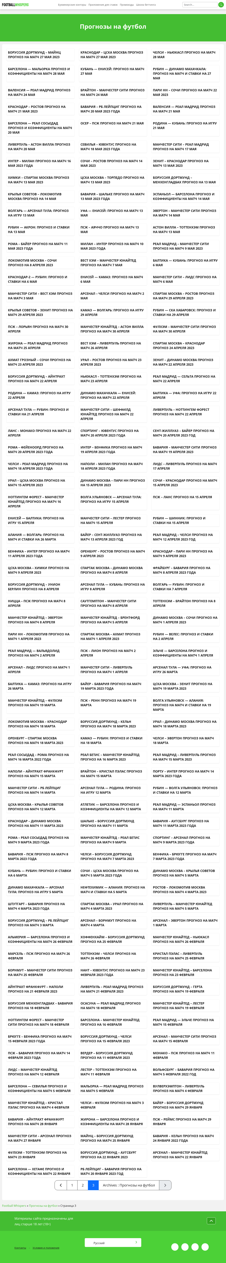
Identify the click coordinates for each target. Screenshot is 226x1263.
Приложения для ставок (103, 4)
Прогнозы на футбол (43, 1206)
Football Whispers (14, 1206)
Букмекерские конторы (72, 4)
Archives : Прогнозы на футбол (129, 1185)
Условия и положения (46, 1247)
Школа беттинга (146, 4)
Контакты (20, 1247)
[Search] (200, 4)
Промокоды (127, 4)
